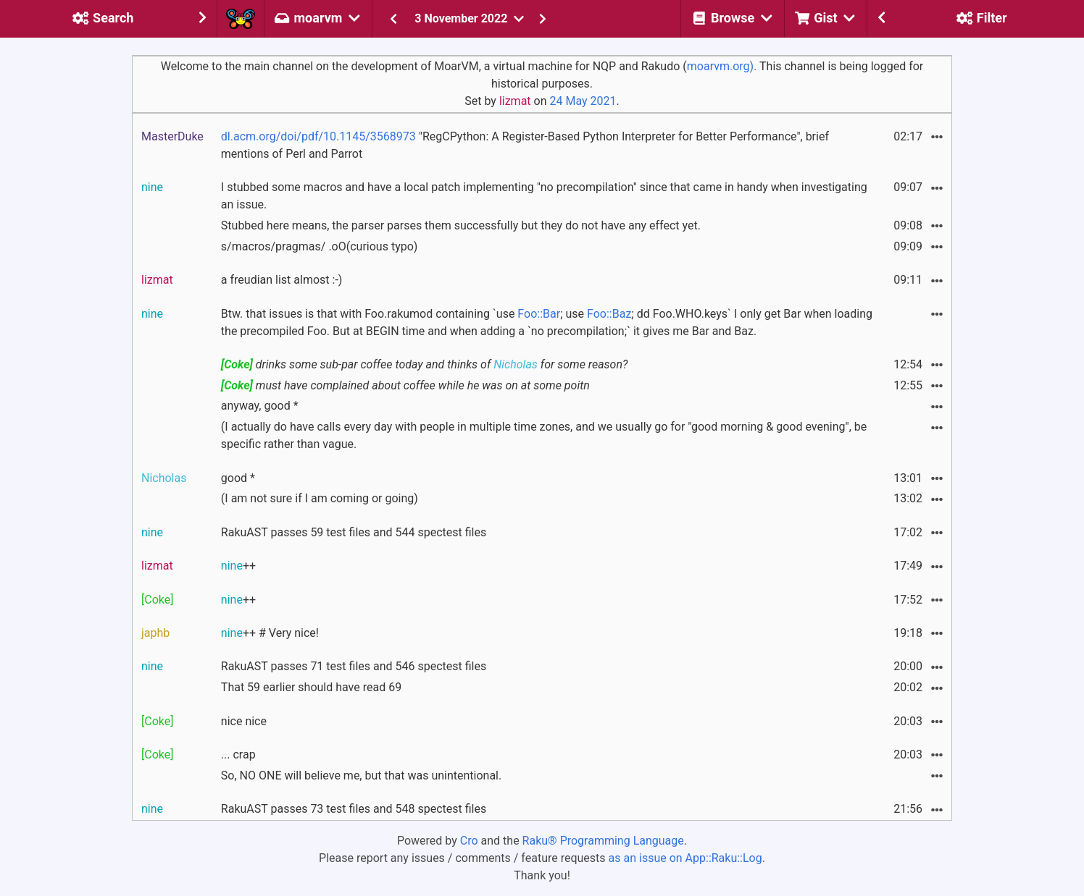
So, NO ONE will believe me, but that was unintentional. (361, 775)
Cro (469, 841)
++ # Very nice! (270, 633)
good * (238, 478)
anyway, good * (260, 406)
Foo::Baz (609, 314)
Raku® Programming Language (603, 841)
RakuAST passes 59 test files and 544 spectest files (353, 532)
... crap (238, 754)
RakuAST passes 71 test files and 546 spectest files (353, 666)
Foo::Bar (538, 314)
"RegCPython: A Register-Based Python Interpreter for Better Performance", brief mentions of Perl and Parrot (525, 145)
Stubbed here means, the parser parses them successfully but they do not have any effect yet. (461, 225)
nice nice (244, 721)
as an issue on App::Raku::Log (685, 858)
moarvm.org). (722, 66)
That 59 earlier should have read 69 (311, 687)
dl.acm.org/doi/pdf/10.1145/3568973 (318, 136)
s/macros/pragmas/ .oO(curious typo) (319, 246)
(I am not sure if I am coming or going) (319, 498)
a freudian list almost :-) (282, 280)
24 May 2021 (582, 101)
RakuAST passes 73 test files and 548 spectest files (353, 809)
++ (238, 565)
